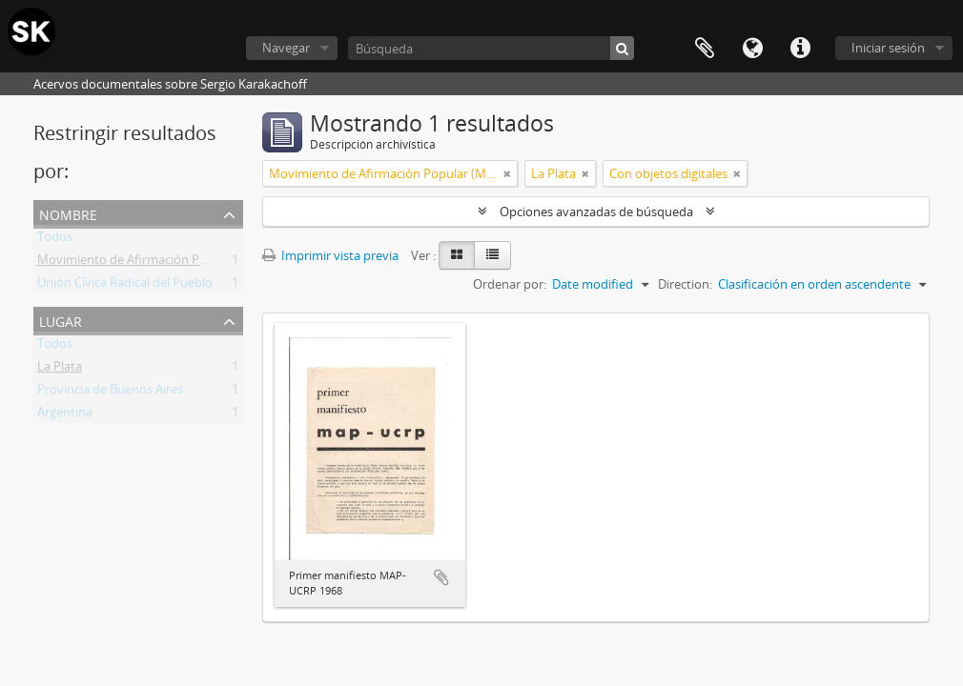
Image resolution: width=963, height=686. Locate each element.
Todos (54, 240)
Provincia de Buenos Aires (110, 392)
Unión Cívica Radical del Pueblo (125, 285)
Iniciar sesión (888, 47)
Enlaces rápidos (800, 48)
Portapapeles (704, 48)
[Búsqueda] (491, 48)
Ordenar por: (509, 284)
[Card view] (457, 255)
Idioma (752, 48)
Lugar (60, 320)
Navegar (286, 47)
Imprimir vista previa (330, 255)
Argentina (64, 415)
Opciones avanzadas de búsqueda (596, 211)
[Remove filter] (507, 173)
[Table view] (492, 255)
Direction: (685, 284)
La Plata (59, 369)
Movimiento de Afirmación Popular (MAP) (155, 263)
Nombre (68, 213)
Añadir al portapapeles (441, 577)
